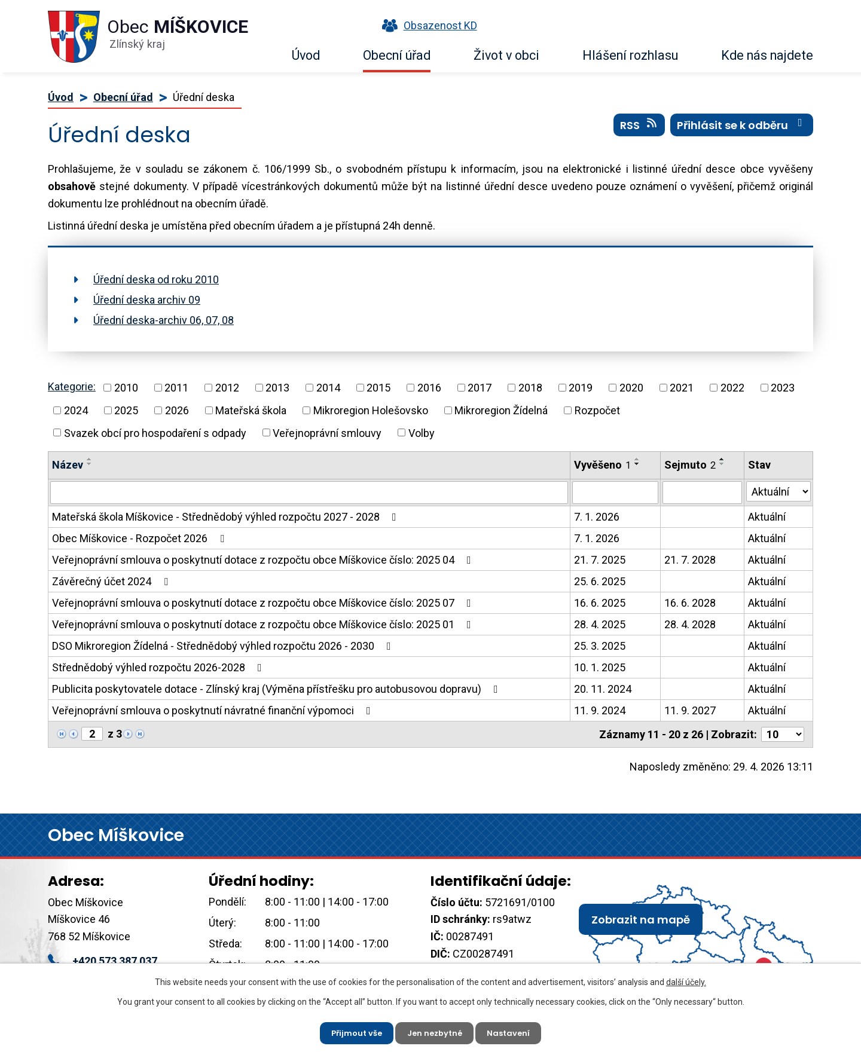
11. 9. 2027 (690, 710)
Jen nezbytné (435, 1031)
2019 (581, 387)
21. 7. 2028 (690, 560)
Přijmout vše (352, 1031)
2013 (277, 387)
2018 (530, 387)
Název (67, 464)
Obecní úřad (396, 55)
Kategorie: (72, 386)
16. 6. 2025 (599, 603)
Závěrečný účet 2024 (112, 581)
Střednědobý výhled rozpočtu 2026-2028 (159, 667)
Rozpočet (597, 410)
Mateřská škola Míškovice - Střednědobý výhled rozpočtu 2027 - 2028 (226, 516)
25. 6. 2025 (599, 581)
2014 (328, 387)
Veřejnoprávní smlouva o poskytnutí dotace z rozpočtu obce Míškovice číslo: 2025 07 (264, 603)
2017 (479, 387)
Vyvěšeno (602, 464)
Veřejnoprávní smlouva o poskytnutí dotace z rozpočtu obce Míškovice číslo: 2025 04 (264, 560)
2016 (429, 387)
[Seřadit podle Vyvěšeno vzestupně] (637, 459)
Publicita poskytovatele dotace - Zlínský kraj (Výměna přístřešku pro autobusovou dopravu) (277, 689)
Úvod (306, 55)
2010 (126, 387)
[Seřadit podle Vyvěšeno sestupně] (637, 463)
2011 (176, 387)
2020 (631, 387)
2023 (783, 387)
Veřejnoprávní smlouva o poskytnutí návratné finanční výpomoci (213, 710)
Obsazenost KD (427, 25)
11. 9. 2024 (599, 710)
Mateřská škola (250, 410)
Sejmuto (690, 464)
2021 (682, 387)
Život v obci (506, 55)
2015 (378, 387)
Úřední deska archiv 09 (146, 299)
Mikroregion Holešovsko (370, 410)
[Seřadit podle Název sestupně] (89, 463)
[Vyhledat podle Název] (309, 492)
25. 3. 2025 (599, 646)
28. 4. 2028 (690, 624)
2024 (76, 410)
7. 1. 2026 (596, 516)
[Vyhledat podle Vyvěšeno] (615, 492)
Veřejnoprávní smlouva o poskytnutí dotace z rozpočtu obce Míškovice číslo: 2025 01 (264, 624)
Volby (421, 432)
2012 (227, 387)
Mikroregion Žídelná (501, 410)
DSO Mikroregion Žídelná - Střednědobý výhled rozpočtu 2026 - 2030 (224, 646)
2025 (126, 410)
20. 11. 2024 (602, 689)
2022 (732, 387)
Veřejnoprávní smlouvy (327, 432)
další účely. (686, 979)
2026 (177, 410)
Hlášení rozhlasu (630, 55)
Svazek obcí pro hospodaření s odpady (155, 432)
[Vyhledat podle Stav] (778, 491)
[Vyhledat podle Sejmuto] (702, 492)
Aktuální (767, 516)
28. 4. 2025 (599, 624)
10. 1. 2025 (599, 667)
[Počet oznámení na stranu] (782, 734)
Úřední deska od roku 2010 (156, 279)
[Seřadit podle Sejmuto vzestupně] (722, 459)
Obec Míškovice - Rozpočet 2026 (140, 538)
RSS (639, 131)
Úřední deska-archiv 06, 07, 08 (163, 320)
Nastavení (513, 1031)
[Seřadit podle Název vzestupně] (89, 459)
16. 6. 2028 (690, 603)
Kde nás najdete (767, 55)
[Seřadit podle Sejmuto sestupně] (722, 463)
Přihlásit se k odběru (742, 131)
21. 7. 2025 (599, 560)
